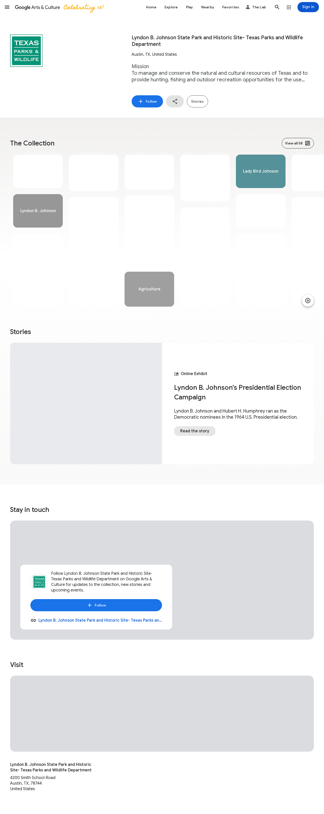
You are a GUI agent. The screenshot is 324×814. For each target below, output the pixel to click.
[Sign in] (308, 7)
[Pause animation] (308, 300)
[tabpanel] (38, 231)
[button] (7, 7)
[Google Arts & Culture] (59, 7)
